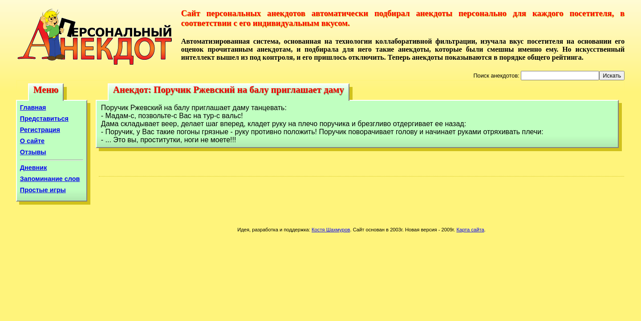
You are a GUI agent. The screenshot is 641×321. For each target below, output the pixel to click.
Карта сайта (470, 229)
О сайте (32, 140)
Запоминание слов (50, 178)
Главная (33, 107)
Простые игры (43, 189)
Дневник (33, 167)
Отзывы (33, 152)
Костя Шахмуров (331, 229)
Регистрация (40, 129)
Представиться (44, 118)
